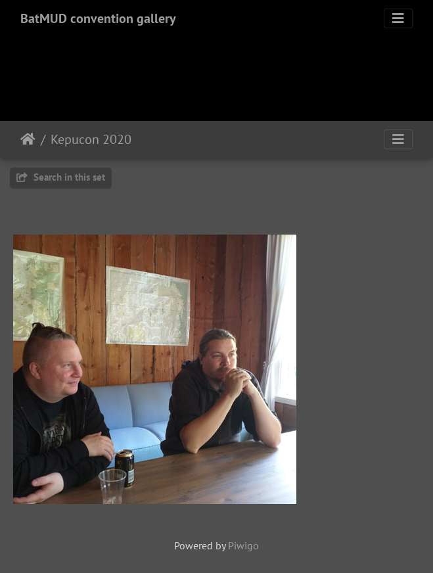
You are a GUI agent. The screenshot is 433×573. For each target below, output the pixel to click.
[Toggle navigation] (398, 18)
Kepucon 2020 (91, 139)
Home (27, 139)
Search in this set (60, 177)
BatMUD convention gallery (98, 18)
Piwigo (243, 545)
